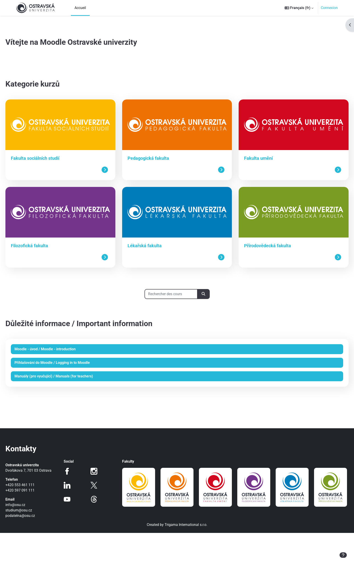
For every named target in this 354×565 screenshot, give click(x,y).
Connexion (329, 8)
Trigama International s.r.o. (186, 557)
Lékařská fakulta (148, 245)
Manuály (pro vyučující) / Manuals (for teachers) (64, 376)
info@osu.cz (26, 505)
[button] (299, 8)
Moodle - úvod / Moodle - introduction (55, 349)
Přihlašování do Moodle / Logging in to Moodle (63, 362)
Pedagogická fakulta (152, 158)
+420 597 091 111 (30, 490)
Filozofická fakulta (40, 245)
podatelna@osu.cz (31, 515)
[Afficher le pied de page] (343, 555)
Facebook (74, 471)
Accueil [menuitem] (80, 8)
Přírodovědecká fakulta (263, 245)
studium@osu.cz (29, 510)
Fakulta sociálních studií (46, 158)
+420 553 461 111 (30, 485)
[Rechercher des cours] (171, 294)
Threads (97, 499)
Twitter (97, 485)
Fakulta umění (254, 158)
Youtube (74, 499)
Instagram (97, 471)
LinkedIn (74, 485)
